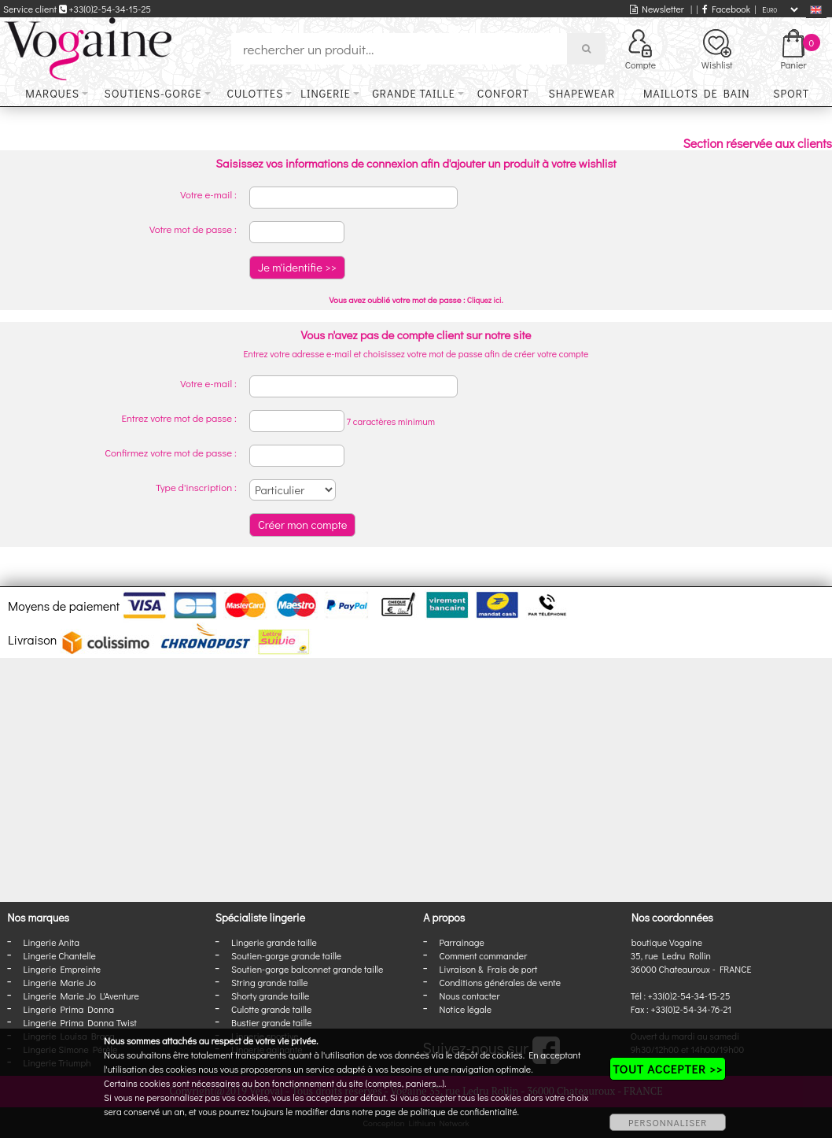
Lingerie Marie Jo (60, 982)
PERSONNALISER (667, 1122)
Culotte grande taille (271, 1009)
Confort (503, 93)
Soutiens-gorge (152, 93)
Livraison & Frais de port (489, 968)
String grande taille (269, 982)
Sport (791, 93)
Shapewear (581, 93)
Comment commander (484, 955)
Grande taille (413, 93)
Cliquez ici (484, 300)
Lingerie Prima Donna (69, 1009)
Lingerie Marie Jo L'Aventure (81, 995)
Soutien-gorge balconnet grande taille (307, 968)
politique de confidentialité (463, 1111)
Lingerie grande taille (274, 942)
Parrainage (462, 942)
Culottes (255, 93)
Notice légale (465, 1009)
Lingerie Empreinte (62, 968)
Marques (52, 93)
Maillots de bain (696, 93)
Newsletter (657, 8)
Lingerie (325, 93)
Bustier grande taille (271, 1022)
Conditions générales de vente (500, 982)
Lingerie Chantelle (60, 955)
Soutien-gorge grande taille (286, 955)
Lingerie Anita (51, 942)
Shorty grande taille (270, 995)
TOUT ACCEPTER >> (668, 1069)
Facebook (726, 8)
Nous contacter (470, 995)
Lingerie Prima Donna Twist (80, 1022)
